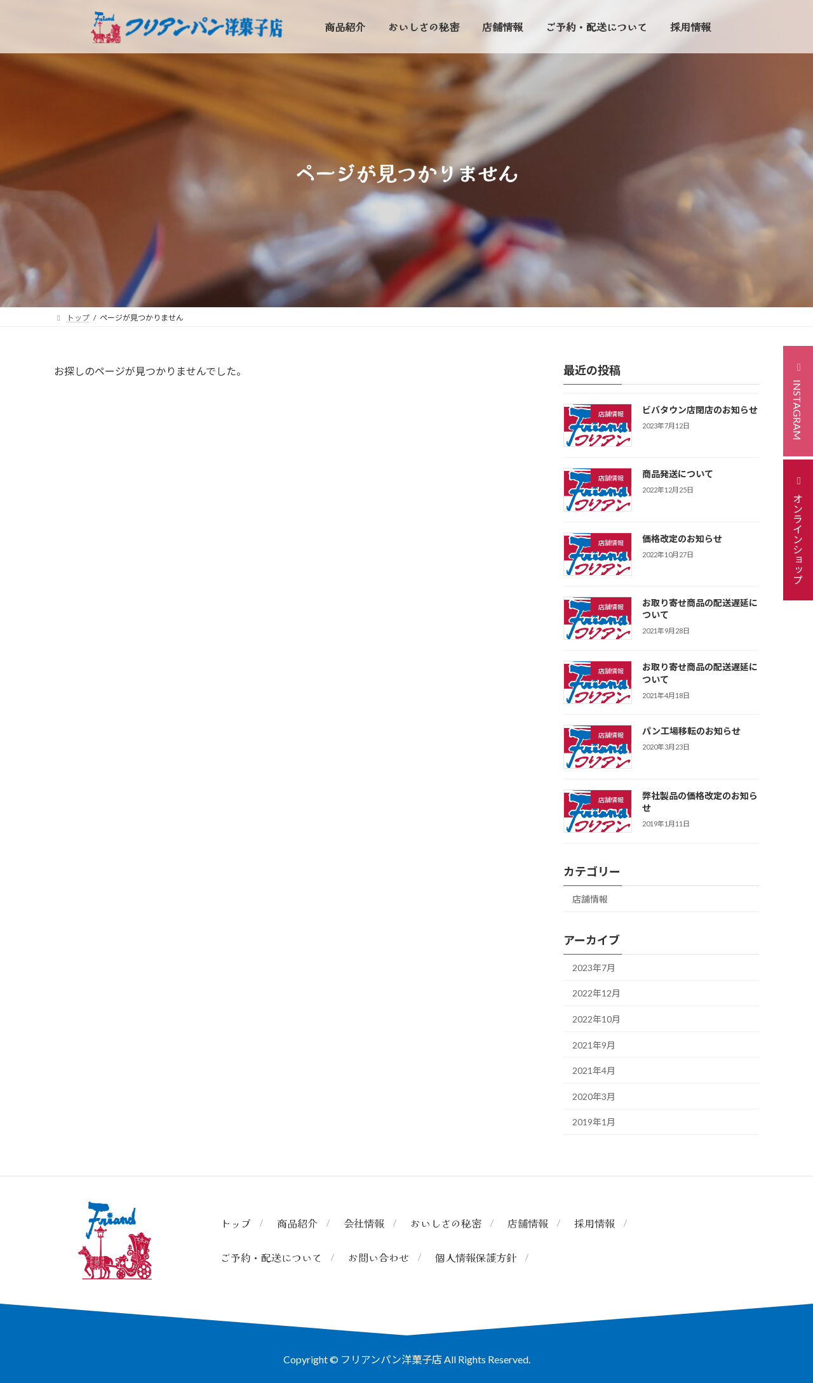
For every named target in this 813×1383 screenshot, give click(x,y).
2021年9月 (593, 1045)
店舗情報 (590, 899)
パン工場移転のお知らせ (691, 730)
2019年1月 (593, 1121)
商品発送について (677, 473)
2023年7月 (593, 967)
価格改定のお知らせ (682, 538)
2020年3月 (593, 1096)
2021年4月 (593, 1070)
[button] (798, 401)
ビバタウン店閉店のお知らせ (700, 409)
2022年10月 (596, 1019)
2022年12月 (596, 993)
